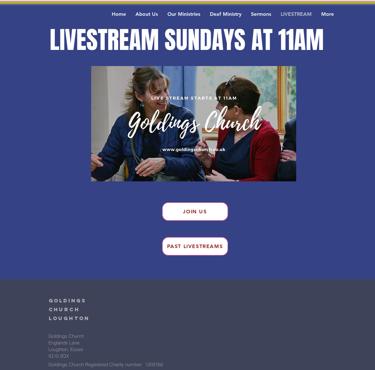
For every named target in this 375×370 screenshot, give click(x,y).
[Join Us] (195, 211)
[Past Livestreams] (195, 246)
